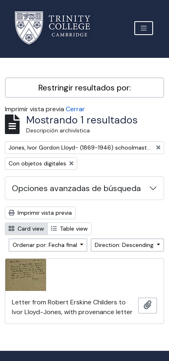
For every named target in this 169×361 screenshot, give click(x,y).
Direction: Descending (125, 245)
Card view (26, 228)
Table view (69, 228)
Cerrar (75, 109)
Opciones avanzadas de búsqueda (76, 188)
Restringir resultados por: (84, 87)
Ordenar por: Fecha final (46, 245)
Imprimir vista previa (40, 212)
